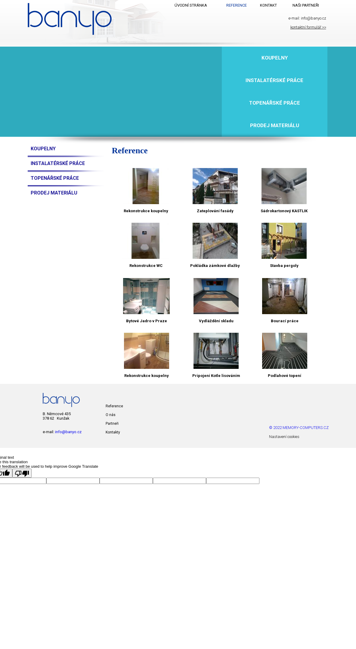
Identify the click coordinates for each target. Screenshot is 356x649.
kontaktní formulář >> (308, 27)
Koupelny (275, 58)
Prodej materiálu (274, 125)
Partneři (112, 423)
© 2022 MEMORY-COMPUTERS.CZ (299, 427)
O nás (111, 415)
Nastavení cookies (284, 436)
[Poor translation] (22, 473)
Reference (114, 406)
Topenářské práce (274, 103)
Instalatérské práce (274, 80)
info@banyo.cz (313, 18)
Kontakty (113, 432)
